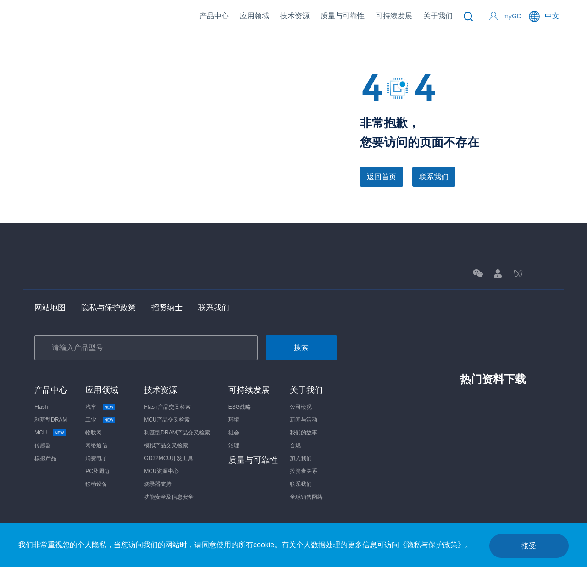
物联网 (93, 433)
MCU (43, 433)
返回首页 (381, 177)
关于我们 (438, 16)
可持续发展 (394, 16)
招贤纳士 (172, 307)
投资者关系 (303, 472)
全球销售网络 (306, 498)
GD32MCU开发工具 (168, 459)
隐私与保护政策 (112, 307)
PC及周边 (97, 472)
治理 (233, 446)
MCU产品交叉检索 (166, 420)
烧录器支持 (158, 485)
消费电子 (96, 459)
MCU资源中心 (161, 472)
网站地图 (50, 307)
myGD (512, 16)
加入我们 (301, 459)
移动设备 (96, 485)
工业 (94, 420)
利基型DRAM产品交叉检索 (177, 433)
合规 (295, 446)
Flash (41, 408)
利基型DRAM (50, 420)
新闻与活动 (303, 420)
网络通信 (96, 446)
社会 (233, 433)
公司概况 (301, 408)
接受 (524, 545)
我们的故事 (303, 433)
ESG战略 (239, 408)
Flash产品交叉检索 (167, 408)
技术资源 (295, 16)
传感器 (42, 446)
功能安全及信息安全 (169, 498)
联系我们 (434, 177)
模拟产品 (45, 459)
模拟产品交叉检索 (166, 446)
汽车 (94, 408)
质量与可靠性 (343, 16)
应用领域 (254, 16)
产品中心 (214, 16)
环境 (233, 420)
